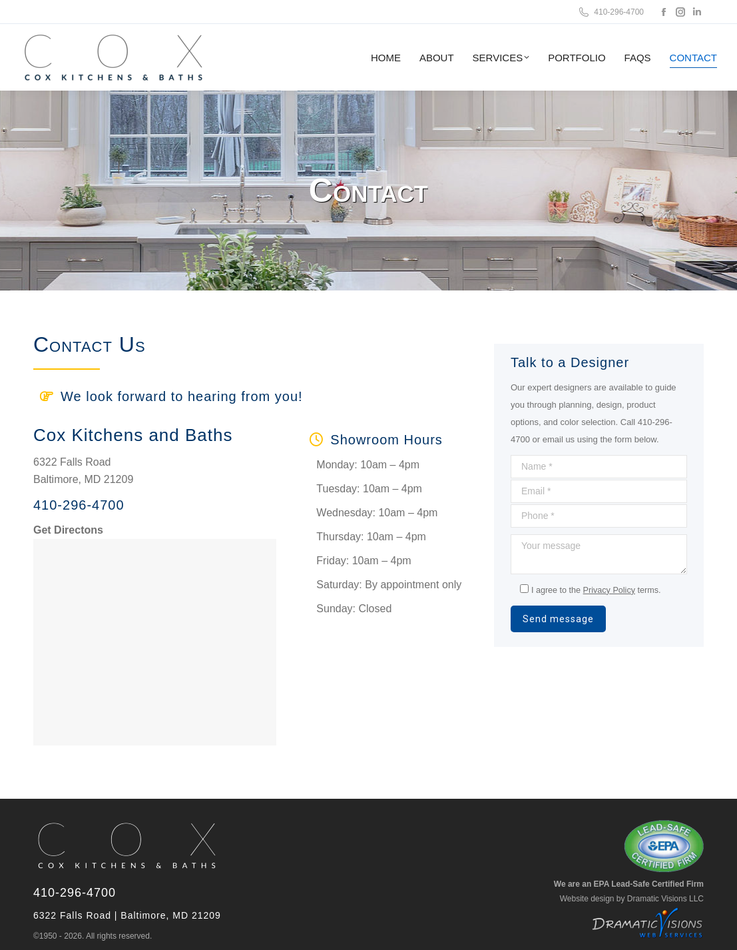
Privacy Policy (609, 590)
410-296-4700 (610, 12)
